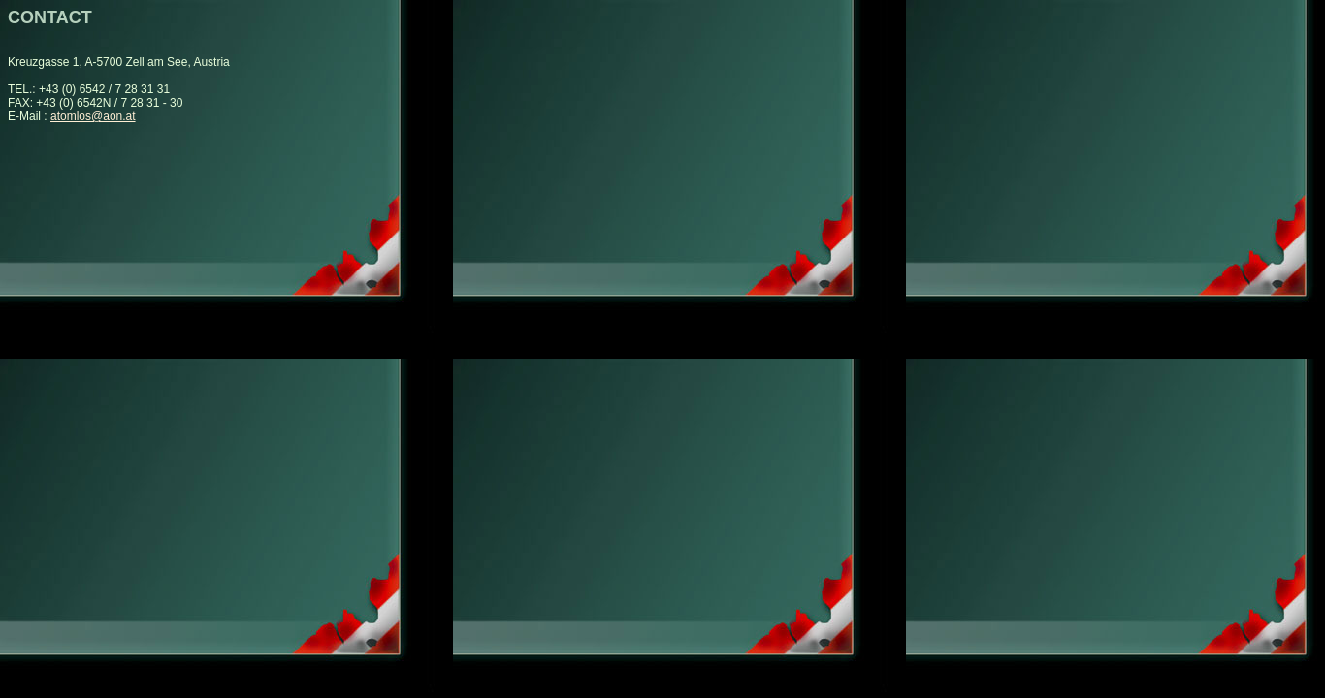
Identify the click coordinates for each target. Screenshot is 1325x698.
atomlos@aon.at (93, 116)
